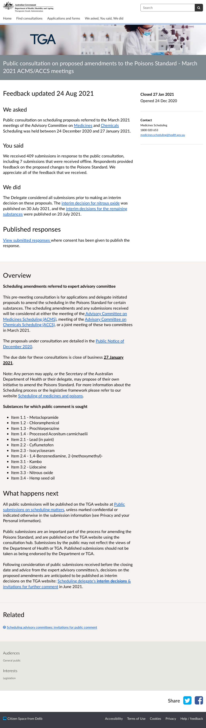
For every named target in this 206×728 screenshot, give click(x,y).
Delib (38, 718)
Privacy (171, 718)
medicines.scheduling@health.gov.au (162, 135)
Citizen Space (17, 718)
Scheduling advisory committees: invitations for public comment (50, 627)
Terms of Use (136, 718)
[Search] (199, 7)
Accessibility (114, 718)
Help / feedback (191, 718)
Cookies (155, 718)
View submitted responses (27, 240)
